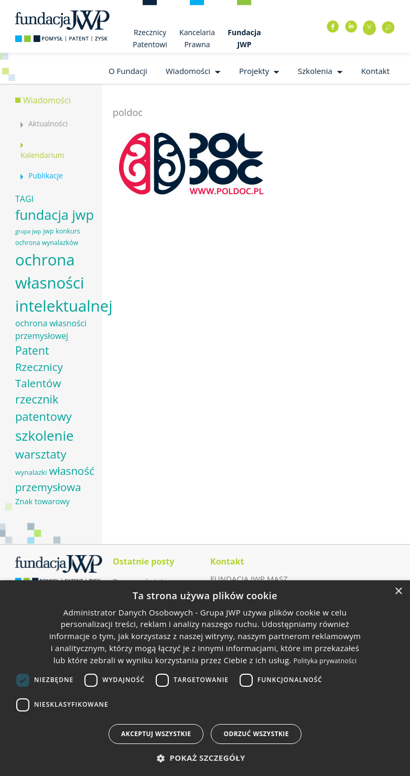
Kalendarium (42, 155)
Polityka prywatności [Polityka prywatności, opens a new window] (325, 660)
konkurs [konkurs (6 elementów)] (68, 231)
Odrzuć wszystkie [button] (255, 733)
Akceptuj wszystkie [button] (156, 733)
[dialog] (205, 678)
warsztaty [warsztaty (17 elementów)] (40, 454)
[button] (205, 758)
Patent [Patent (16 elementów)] (32, 350)
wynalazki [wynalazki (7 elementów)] (31, 472)
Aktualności (48, 124)
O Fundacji (128, 71)
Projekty (254, 71)
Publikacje (45, 175)
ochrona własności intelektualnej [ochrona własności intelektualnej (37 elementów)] (64, 282)
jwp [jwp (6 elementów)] (48, 231)
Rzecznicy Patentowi (150, 38)
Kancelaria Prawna (197, 38)
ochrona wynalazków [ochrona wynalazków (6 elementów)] (46, 242)
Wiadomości (188, 71)
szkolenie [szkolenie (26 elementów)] (44, 435)
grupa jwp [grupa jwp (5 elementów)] (28, 231)
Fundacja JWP (244, 38)
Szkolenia (315, 71)
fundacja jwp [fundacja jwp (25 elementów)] (54, 215)
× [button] (398, 592)
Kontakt (375, 71)
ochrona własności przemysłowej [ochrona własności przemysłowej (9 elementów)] (51, 329)
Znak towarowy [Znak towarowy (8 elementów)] (42, 501)
